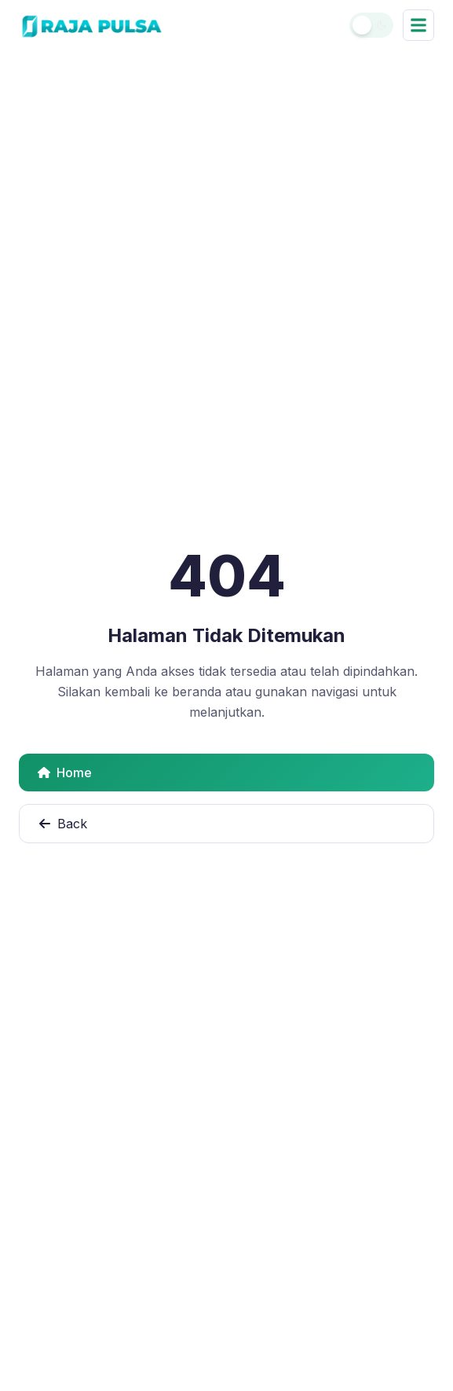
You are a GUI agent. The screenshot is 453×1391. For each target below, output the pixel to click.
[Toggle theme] (371, 25)
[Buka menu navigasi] (418, 25)
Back (62, 823)
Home (65, 772)
